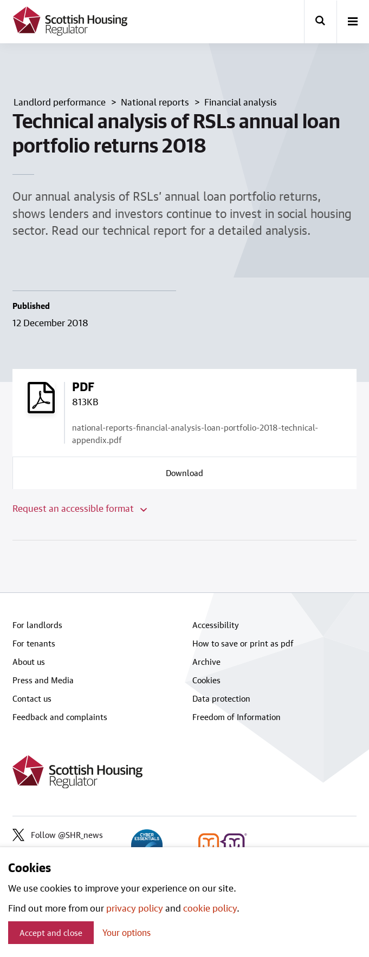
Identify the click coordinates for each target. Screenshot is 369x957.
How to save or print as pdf (243, 643)
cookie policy (210, 908)
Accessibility (215, 625)
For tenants (33, 643)
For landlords (37, 625)
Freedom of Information (236, 717)
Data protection (221, 698)
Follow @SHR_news (57, 835)
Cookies (206, 680)
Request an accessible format (79, 508)
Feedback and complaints (59, 717)
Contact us (31, 698)
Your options (126, 932)
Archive (206, 661)
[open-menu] (352, 22)
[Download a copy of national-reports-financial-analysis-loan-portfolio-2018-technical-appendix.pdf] (184, 473)
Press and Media (43, 680)
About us (28, 661)
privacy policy (134, 908)
